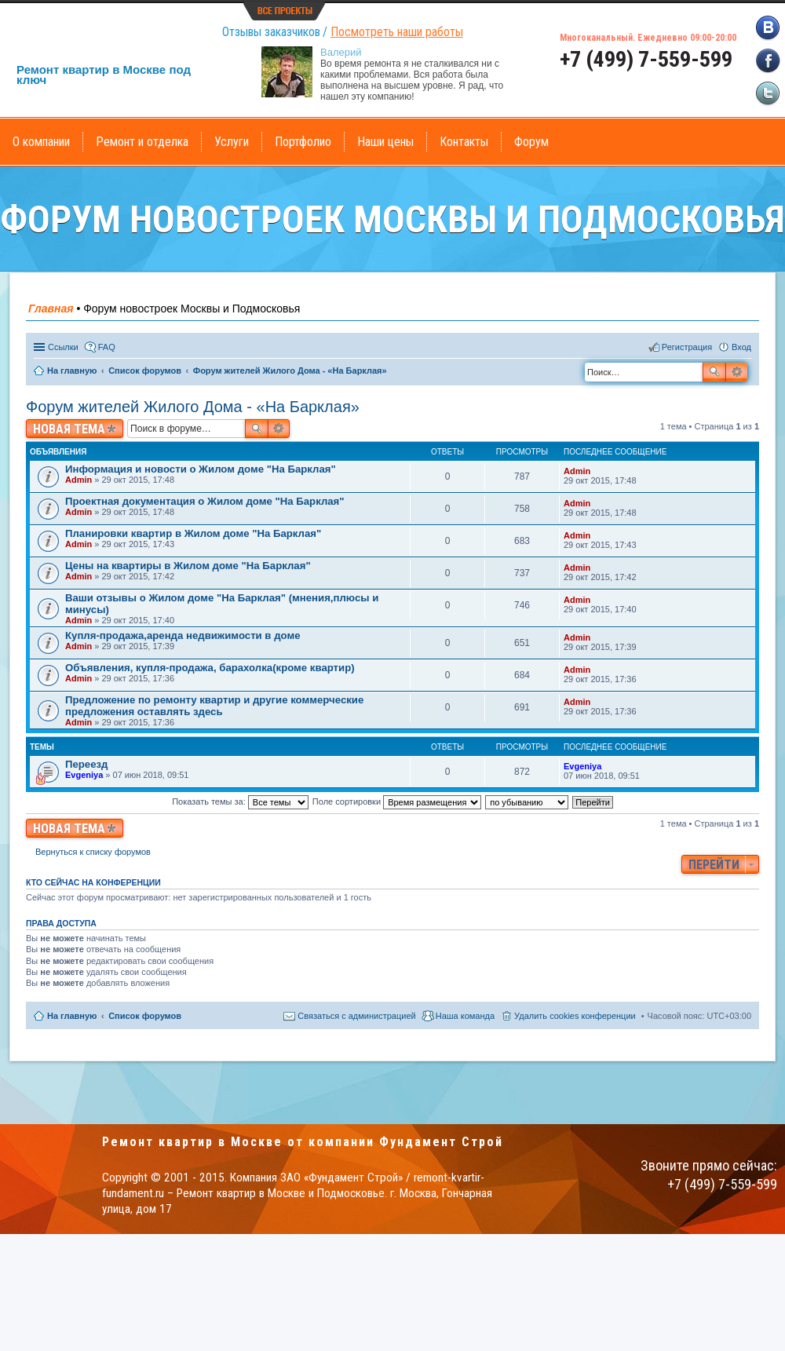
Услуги (231, 141)
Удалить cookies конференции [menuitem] (575, 1016)
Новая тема (69, 429)
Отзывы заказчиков (271, 31)
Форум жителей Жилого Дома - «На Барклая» (193, 406)
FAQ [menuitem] (106, 347)
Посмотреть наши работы (396, 31)
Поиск (714, 372)
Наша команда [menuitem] (465, 1016)
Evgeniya (84, 775)
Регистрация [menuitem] (687, 347)
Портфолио (303, 141)
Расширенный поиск (736, 372)
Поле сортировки (396, 801)
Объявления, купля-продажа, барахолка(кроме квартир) (210, 668)
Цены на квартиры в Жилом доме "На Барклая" (188, 565)
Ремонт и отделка (142, 141)
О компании (41, 141)
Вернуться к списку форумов (93, 851)
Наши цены (385, 141)
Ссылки (63, 347)
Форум (531, 141)
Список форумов (144, 1016)
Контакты (464, 141)
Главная (51, 308)
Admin (78, 479)
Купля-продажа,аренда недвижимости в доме (182, 635)
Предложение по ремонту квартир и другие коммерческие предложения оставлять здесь (214, 705)
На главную (72, 1016)
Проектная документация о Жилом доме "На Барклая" (205, 501)
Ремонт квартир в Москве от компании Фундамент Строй (302, 1141)
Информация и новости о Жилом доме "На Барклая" (200, 469)
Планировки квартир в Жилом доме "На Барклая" (193, 533)
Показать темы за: (240, 801)
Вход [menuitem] (741, 347)
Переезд (86, 764)
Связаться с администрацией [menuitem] (356, 1016)
